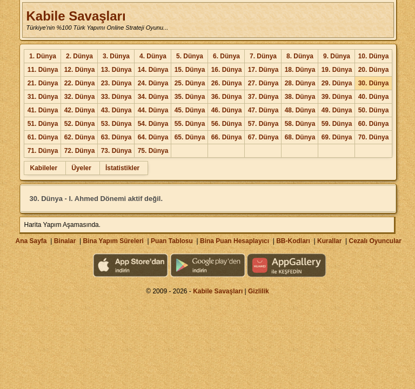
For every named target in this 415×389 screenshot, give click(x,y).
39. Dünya (337, 96)
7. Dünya (263, 56)
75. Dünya (153, 151)
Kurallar (329, 241)
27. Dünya (263, 83)
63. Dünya (116, 137)
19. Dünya (337, 69)
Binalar (65, 241)
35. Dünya (190, 96)
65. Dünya (190, 137)
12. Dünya (79, 69)
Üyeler (81, 168)
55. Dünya (190, 124)
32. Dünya (79, 96)
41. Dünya (43, 110)
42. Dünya (79, 110)
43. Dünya (116, 110)
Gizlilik (258, 291)
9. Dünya (336, 56)
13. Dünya (116, 69)
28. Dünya (300, 83)
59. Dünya (337, 124)
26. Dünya (226, 83)
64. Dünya (153, 137)
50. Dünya (373, 110)
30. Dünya (373, 83)
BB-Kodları (293, 241)
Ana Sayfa (30, 241)
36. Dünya (226, 96)
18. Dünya (300, 69)
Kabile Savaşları (75, 16)
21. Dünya (43, 83)
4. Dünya (152, 56)
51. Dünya (43, 124)
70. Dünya (373, 137)
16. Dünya (226, 69)
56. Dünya (226, 124)
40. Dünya (373, 96)
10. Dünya (373, 56)
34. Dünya (153, 96)
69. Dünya (337, 137)
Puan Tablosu (172, 241)
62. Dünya (79, 137)
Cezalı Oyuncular (375, 241)
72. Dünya (79, 151)
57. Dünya (263, 124)
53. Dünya (116, 124)
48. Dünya (300, 110)
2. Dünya (79, 56)
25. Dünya (190, 83)
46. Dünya (226, 110)
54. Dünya (153, 124)
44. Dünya (153, 110)
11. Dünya (43, 69)
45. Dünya (190, 110)
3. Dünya (116, 56)
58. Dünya (300, 124)
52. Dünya (79, 124)
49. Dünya (337, 110)
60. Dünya (373, 124)
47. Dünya (263, 110)
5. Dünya (189, 56)
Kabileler (43, 168)
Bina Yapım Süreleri (113, 241)
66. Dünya (226, 137)
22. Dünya (79, 83)
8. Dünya (299, 56)
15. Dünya (190, 69)
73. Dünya (116, 151)
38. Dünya (300, 96)
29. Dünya (337, 83)
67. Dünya (263, 137)
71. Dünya (43, 151)
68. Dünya (300, 137)
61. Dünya (43, 137)
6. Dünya (226, 56)
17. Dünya (263, 69)
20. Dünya (373, 69)
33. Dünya (116, 96)
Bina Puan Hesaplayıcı (234, 241)
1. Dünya (42, 56)
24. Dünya (153, 83)
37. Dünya (263, 96)
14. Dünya (153, 69)
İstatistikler (122, 168)
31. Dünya (43, 96)
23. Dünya (116, 83)
